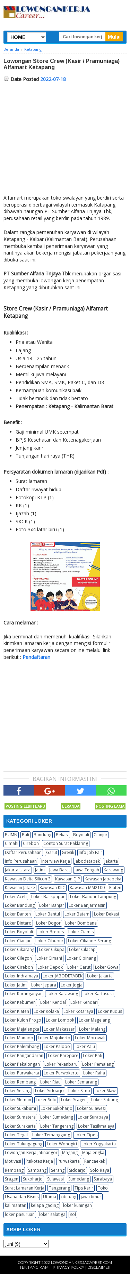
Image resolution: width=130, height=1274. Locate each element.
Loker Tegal (16, 1135)
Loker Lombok (60, 1020)
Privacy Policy (68, 1267)
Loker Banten (18, 914)
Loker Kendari (84, 1002)
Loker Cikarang (19, 949)
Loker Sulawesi (91, 1108)
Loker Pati (92, 1055)
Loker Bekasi (106, 914)
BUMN (11, 835)
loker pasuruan (20, 1214)
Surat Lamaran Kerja (24, 1188)
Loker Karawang (62, 994)
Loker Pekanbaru (61, 1064)
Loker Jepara (43, 985)
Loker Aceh (16, 897)
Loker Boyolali (19, 932)
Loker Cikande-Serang (89, 941)
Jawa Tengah (87, 870)
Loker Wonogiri (62, 1144)
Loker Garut (78, 967)
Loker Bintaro (18, 923)
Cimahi (11, 843)
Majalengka (93, 1152)
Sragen (11, 1179)
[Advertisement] (65, 138)
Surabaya (103, 1179)
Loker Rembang (20, 1082)
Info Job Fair (90, 852)
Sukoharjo (33, 1179)
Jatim (40, 870)
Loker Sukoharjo (56, 1108)
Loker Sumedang (56, 1117)
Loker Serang (18, 1091)
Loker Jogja (72, 985)
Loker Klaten (17, 1011)
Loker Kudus (110, 1011)
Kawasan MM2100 (87, 887)
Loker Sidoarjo (49, 1091)
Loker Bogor (48, 923)
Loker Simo (79, 1091)
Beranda (70, 806)
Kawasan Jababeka (103, 879)
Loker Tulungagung (23, 1144)
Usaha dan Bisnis (21, 1197)
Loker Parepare (63, 1055)
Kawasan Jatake (20, 887)
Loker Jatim (16, 985)
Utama (49, 1197)
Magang (70, 1152)
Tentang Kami (34, 1267)
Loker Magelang (94, 1020)
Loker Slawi (105, 1091)
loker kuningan (77, 1205)
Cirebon (31, 843)
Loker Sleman (18, 1100)
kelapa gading (45, 1205)
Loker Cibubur (49, 941)
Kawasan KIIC (52, 887)
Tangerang (59, 1188)
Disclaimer (99, 1267)
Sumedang (78, 1179)
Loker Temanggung (51, 1135)
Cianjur (100, 835)
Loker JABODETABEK (63, 976)
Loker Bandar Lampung (93, 897)
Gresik (68, 852)
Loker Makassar (59, 1029)
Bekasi (62, 835)
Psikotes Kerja (39, 1161)
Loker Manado (19, 1038)
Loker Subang (104, 1100)
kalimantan (15, 1205)
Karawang (113, 870)
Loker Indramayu (21, 976)
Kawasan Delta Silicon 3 (28, 879)
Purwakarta (69, 1161)
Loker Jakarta (100, 976)
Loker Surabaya (93, 1117)
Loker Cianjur (18, 941)
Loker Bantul (47, 914)
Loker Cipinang (81, 958)
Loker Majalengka (22, 1029)
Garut (51, 852)
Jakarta (111, 861)
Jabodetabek (87, 861)
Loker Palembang (22, 1046)
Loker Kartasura (98, 994)
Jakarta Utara (18, 870)
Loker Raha (94, 1073)
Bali (25, 835)
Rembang (14, 1170)
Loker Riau (50, 1082)
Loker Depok (50, 967)
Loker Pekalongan (22, 1064)
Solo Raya (99, 1170)
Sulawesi (55, 1179)
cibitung (68, 1197)
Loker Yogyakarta (98, 1144)
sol (73, 1214)
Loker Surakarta (20, 1126)
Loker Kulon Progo (23, 1020)
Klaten (115, 887)
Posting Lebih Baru (25, 806)
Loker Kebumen (20, 1002)
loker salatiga (52, 1214)
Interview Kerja (55, 861)
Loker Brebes (50, 932)
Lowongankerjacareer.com (81, 1262)
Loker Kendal (53, 1002)
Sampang (37, 1170)
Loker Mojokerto (54, 1038)
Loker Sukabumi (20, 1108)
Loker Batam (76, 914)
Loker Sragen (74, 1100)
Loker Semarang (81, 1082)
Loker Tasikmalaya (96, 1126)
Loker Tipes (86, 1135)
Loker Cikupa (51, 949)
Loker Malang (92, 1029)
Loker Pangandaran (24, 1055)
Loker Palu (85, 1046)
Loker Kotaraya (78, 1011)
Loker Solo (46, 1100)
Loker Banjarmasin (87, 905)
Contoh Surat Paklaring (65, 843)
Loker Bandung (20, 905)
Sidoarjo (77, 1170)
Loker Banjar (51, 905)
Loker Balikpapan (48, 897)
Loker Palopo (57, 1046)
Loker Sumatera (20, 1117)
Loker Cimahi (49, 958)
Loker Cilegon (18, 958)
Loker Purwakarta (22, 1073)
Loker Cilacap (82, 949)
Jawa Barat (59, 870)
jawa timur (91, 1197)
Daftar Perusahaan (23, 852)
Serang (57, 1170)
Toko (103, 1188)
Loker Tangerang (56, 1126)
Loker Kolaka (46, 1011)
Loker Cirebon (19, 967)
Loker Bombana (81, 923)
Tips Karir (84, 1188)
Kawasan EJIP (67, 879)
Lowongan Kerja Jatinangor (31, 1152)
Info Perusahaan (21, 861)
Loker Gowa (107, 967)
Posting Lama (110, 806)
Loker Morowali (90, 1038)
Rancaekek (94, 1161)
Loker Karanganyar (23, 994)
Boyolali (81, 835)
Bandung (42, 835)
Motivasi (13, 1161)
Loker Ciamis (81, 932)
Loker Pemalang (98, 1064)
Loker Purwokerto (61, 1073)
